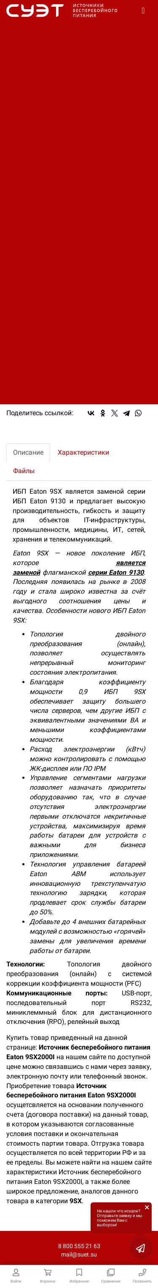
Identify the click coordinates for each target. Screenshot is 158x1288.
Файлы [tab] (24, 471)
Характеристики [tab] (83, 452)
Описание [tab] (28, 452)
